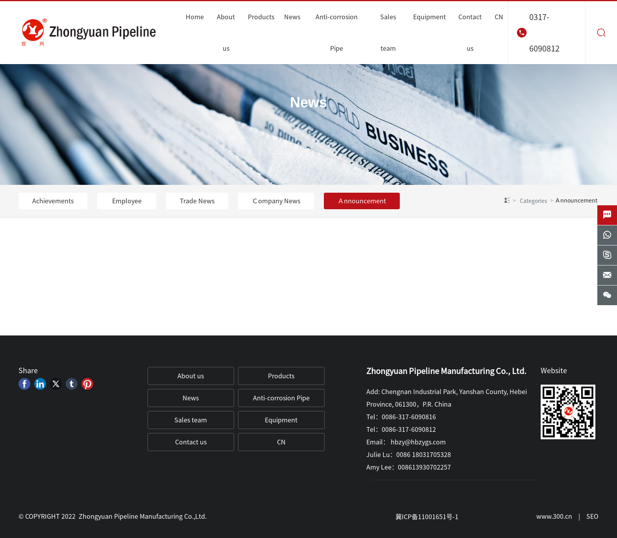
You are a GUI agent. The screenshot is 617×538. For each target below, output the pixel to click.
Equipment (281, 420)
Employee (127, 201)
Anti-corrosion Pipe (281, 398)
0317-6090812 (544, 32)
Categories (533, 201)
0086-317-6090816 (409, 417)
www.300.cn (554, 516)
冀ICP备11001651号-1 (426, 517)
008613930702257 (424, 467)
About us (190, 376)
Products (281, 376)
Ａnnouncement (362, 201)
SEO (592, 516)
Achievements (53, 201)
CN (281, 442)
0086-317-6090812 (409, 429)
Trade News (197, 201)
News (308, 103)
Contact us (191, 442)
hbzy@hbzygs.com (418, 442)
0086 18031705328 (423, 454)
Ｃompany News (276, 201)
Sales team (190, 420)
